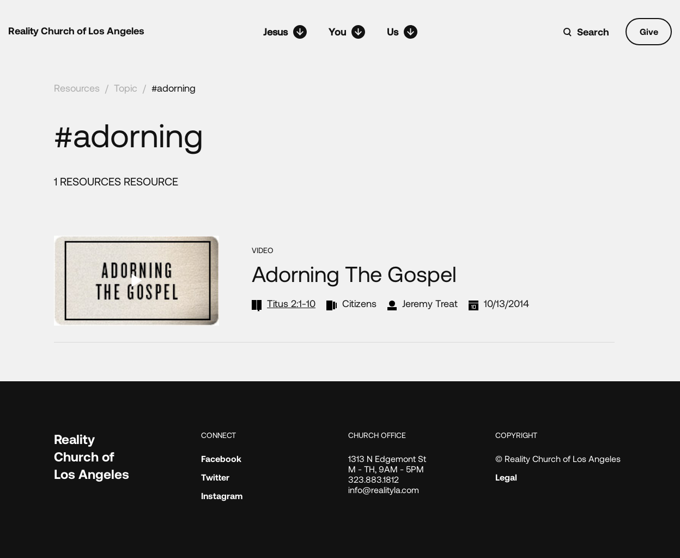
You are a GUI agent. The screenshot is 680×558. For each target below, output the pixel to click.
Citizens (359, 303)
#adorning (173, 88)
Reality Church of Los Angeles (76, 31)
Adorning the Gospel (354, 273)
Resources (77, 88)
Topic (125, 88)
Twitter (215, 477)
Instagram (221, 495)
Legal (506, 477)
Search (593, 32)
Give (649, 31)
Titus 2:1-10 (291, 303)
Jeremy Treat (430, 303)
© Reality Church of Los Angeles (558, 458)
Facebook (221, 458)
